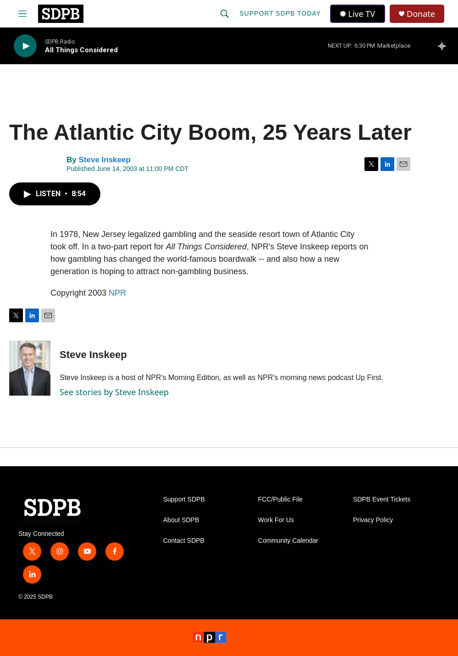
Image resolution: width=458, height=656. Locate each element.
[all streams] (444, 46)
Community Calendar (288, 540)
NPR (117, 293)
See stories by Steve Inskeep (114, 391)
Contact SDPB (183, 540)
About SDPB (181, 520)
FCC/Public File (280, 499)
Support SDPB (184, 499)
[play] (25, 46)
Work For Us (276, 520)
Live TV (357, 13)
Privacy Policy (373, 520)
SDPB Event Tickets (381, 499)
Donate (421, 14)
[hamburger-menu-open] (22, 14)
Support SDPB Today (280, 13)
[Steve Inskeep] (29, 368)
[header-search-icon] (224, 14)
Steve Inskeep (104, 159)
